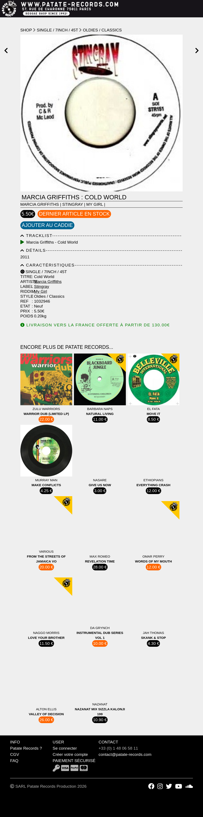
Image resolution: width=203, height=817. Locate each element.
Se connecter (65, 748)
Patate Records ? (26, 748)
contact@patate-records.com (125, 754)
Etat (25, 306)
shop (26, 30)
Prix (25, 311)
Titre (25, 276)
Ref (24, 301)
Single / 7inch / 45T (57, 30)
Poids (25, 316)
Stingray (72, 204)
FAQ (14, 760)
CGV (14, 754)
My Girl (94, 204)
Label (25, 286)
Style (25, 296)
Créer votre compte (70, 754)
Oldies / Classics (102, 30)
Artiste (25, 281)
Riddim (25, 291)
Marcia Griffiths (39, 204)
